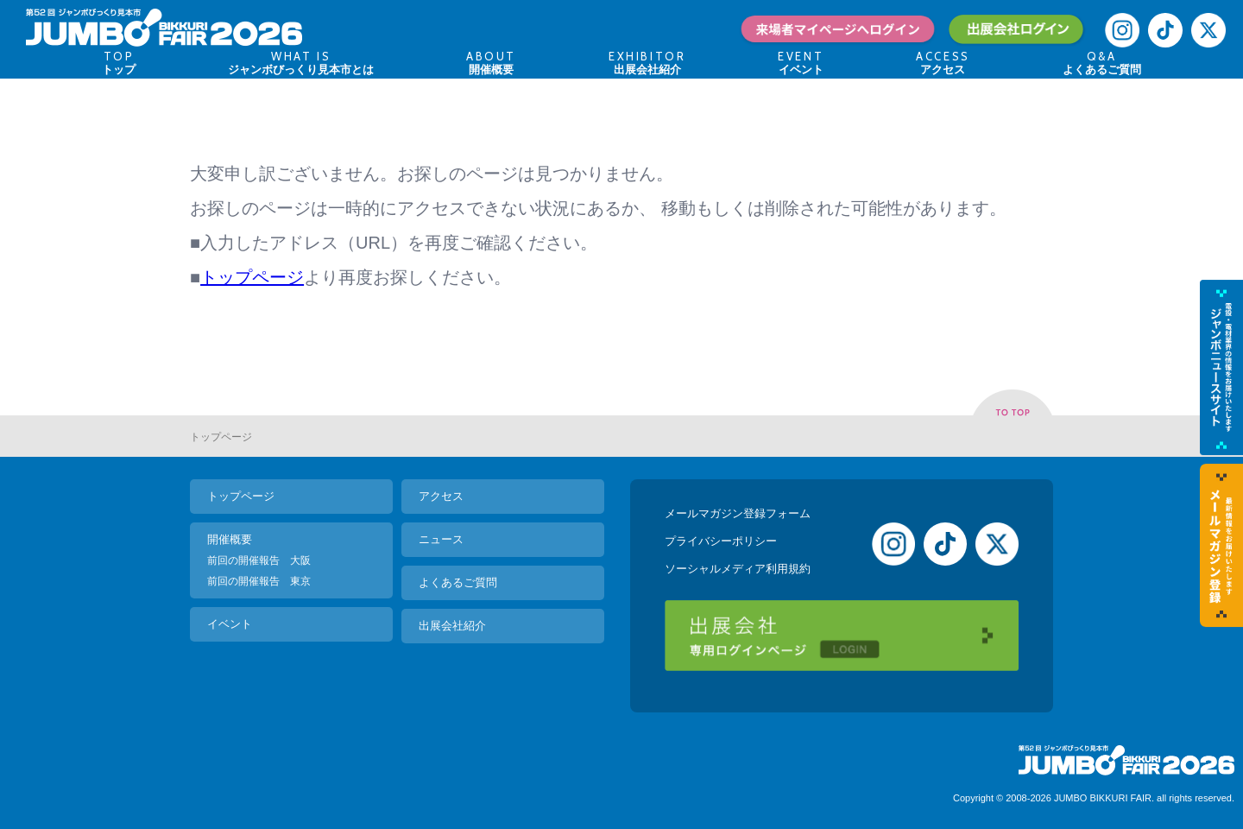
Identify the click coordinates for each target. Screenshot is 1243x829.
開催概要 (229, 539)
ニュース (441, 539)
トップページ (252, 277)
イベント (229, 623)
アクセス (441, 496)
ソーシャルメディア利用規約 (738, 568)
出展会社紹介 (452, 625)
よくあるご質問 (458, 582)
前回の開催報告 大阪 (259, 560)
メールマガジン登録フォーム (738, 513)
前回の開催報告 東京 (259, 581)
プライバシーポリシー (721, 541)
